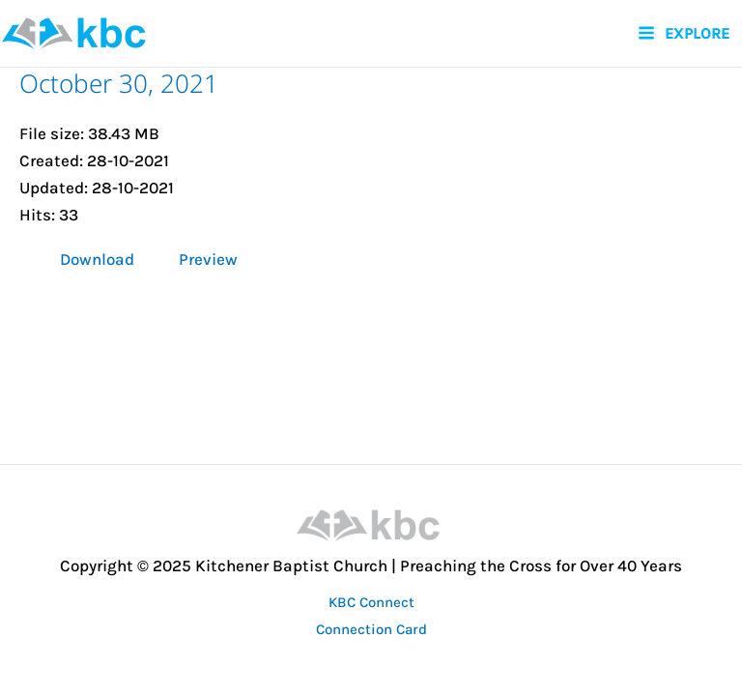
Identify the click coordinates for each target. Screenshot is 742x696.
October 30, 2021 (118, 83)
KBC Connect (371, 602)
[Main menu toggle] (683, 33)
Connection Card (371, 629)
